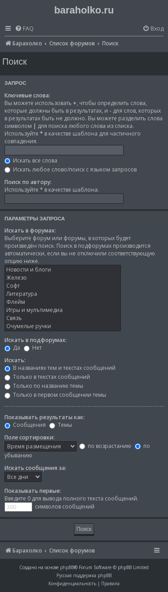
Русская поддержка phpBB (84, 575)
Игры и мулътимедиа (62, 310)
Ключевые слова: (27, 95)
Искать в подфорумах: (35, 340)
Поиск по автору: (28, 182)
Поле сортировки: (29, 437)
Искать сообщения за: (35, 468)
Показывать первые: (32, 491)
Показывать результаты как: (44, 417)
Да (12, 347)
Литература (62, 294)
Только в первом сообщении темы (55, 395)
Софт (62, 286)
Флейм (62, 302)
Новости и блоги (62, 270)
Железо (62, 278)
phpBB (67, 567)
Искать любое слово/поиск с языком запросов (70, 169)
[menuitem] (24, 29)
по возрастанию (105, 446)
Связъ (62, 318)
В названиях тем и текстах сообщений (60, 368)
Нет (33, 347)
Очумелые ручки (62, 326)
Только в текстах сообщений (47, 377)
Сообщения (25, 425)
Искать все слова (30, 160)
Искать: (15, 360)
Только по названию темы (43, 386)
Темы (60, 425)
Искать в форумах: (30, 230)
